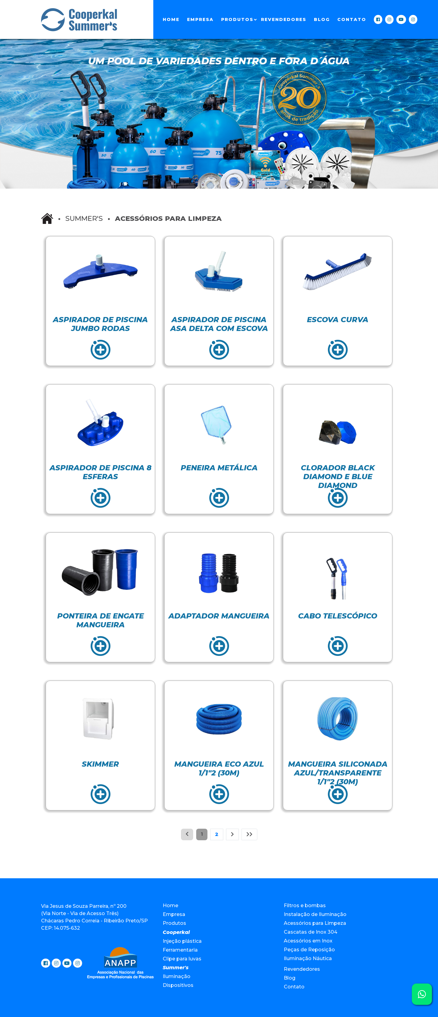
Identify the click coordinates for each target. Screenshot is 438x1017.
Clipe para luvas (182, 959)
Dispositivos (178, 985)
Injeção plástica (182, 941)
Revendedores (283, 19)
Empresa (200, 19)
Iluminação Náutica (308, 958)
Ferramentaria (180, 950)
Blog (322, 19)
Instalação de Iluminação (315, 914)
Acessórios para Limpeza (315, 923)
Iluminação (176, 976)
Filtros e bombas (305, 905)
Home (171, 19)
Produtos (237, 19)
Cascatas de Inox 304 (310, 932)
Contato (351, 19)
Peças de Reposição (309, 950)
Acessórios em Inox (308, 941)
